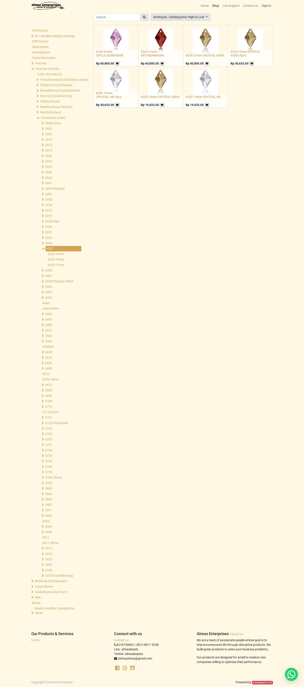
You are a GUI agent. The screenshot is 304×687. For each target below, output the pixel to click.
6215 (48, 216)
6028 (48, 167)
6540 (48, 336)
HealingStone (41, 52)
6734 (48, 450)
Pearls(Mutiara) (50, 112)
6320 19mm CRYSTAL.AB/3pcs (109, 95)
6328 (48, 270)
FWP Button (40, 41)
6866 (48, 499)
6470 (48, 319)
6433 (48, 297)
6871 (48, 510)
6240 (48, 226)
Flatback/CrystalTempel (56, 85)
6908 (48, 532)
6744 (48, 461)
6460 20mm (50, 308)
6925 (48, 559)
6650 (48, 363)
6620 (48, 352)
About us (237, 634)
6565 (48, 341)
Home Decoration (43, 58)
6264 (48, 243)
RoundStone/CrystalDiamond (60, 90)
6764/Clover (53, 477)
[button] (180, 17)
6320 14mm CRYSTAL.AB (203, 97)
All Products (40, 30)
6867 (48, 504)
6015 (48, 150)
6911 (45, 537)
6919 (48, 554)
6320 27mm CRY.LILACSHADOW (109, 53)
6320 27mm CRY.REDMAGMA (152, 53)
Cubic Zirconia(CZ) (49, 74)
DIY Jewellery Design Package (55, 36)
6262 (48, 237)
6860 (48, 488)
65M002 (48, 346)
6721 (48, 417)
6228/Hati (52, 221)
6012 (48, 145)
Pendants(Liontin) (53, 117)
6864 (48, 494)
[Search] (144, 17)
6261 (48, 232)
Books (36, 603)
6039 (48, 172)
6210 (48, 210)
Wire (38, 597)
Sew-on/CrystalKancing (56, 96)
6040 (48, 177)
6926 (48, 564)
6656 (48, 368)
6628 (48, 357)
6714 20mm (50, 412)
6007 (48, 134)
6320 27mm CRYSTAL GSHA (205, 55)
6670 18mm (50, 379)
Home (35, 640)
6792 (48, 483)
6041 (48, 183)
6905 (45, 521)
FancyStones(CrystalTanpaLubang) (60, 79)
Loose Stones (44, 586)
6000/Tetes (53, 123)
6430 (48, 286)
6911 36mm (50, 543)
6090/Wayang (55, 188)
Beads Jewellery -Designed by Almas (54, 611)
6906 (48, 526)
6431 (48, 292)
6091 (48, 194)
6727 (48, 434)
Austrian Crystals (47, 68)
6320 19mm (56, 259)
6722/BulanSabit (56, 423)
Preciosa (41, 63)
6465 (48, 314)
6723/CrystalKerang (59, 575)
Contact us (121, 640)
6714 (48, 406)
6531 (48, 330)
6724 (48, 428)
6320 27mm (56, 265)
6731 (48, 445)
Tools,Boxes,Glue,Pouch (51, 592)
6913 (48, 548)
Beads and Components (51, 581)
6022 (48, 161)
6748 (48, 466)
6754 (48, 472)
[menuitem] (204, 6)
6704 (48, 401)
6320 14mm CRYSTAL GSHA (160, 97)
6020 (48, 156)
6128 (48, 205)
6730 (48, 439)
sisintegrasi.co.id (262, 682)
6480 (48, 325)
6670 (45, 374)
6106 (48, 570)
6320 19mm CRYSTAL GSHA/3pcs (245, 53)
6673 (48, 385)
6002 (48, 128)
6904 (48, 515)
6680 (48, 390)
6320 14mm (56, 254)
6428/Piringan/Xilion (59, 281)
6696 (48, 395)
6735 (48, 455)
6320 (49, 248)
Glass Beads (40, 47)
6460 (45, 303)
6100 (48, 199)
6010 (48, 139)
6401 (48, 276)
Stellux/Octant (50, 101)
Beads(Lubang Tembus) (56, 107)
